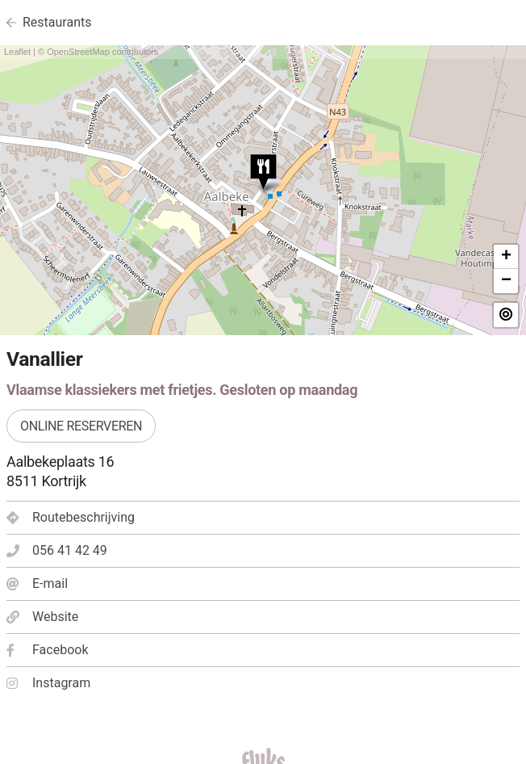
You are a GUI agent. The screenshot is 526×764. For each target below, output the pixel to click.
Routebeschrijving (70, 517)
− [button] (506, 281)
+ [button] (506, 257)
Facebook (47, 649)
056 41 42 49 (56, 550)
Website (42, 616)
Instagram (48, 683)
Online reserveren (81, 426)
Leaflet (17, 52)
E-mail (37, 583)
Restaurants (57, 22)
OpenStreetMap (78, 52)
